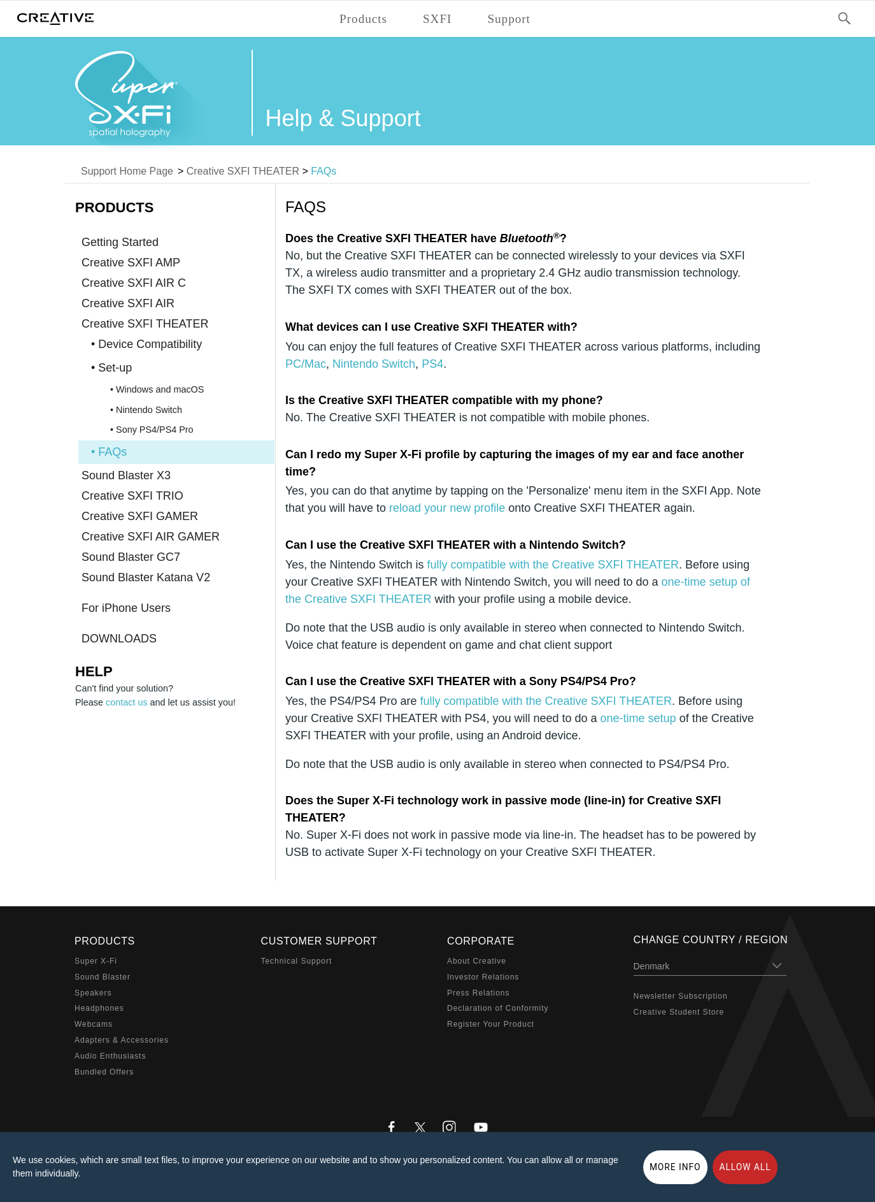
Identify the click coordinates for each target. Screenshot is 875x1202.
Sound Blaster (103, 977)
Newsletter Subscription (681, 996)
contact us (127, 702)
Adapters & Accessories (122, 1040)
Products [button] (363, 18)
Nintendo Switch (373, 364)
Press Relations (478, 992)
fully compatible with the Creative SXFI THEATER (552, 564)
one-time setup (638, 718)
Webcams (94, 1024)
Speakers (93, 992)
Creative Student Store (679, 1012)
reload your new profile (447, 508)
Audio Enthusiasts (110, 1056)
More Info (675, 1167)
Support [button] (508, 18)
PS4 (432, 364)
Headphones (99, 1008)
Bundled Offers (104, 1072)
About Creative (476, 961)
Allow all (745, 1167)
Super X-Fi (96, 961)
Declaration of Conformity (497, 1008)
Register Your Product (490, 1024)
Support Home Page (127, 171)
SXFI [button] (437, 18)
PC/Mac (305, 364)
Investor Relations (483, 977)
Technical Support (296, 961)
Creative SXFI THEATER (243, 171)
